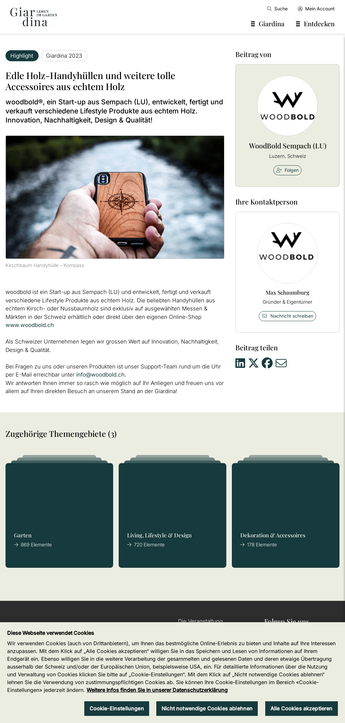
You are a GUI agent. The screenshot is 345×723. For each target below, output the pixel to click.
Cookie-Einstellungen (116, 708)
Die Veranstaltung (200, 621)
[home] (33, 17)
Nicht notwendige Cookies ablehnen (207, 708)
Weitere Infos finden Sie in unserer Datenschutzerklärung (157, 690)
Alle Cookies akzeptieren (301, 708)
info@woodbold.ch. (101, 374)
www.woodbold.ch (30, 325)
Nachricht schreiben (287, 316)
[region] (172, 672)
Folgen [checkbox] (287, 170)
